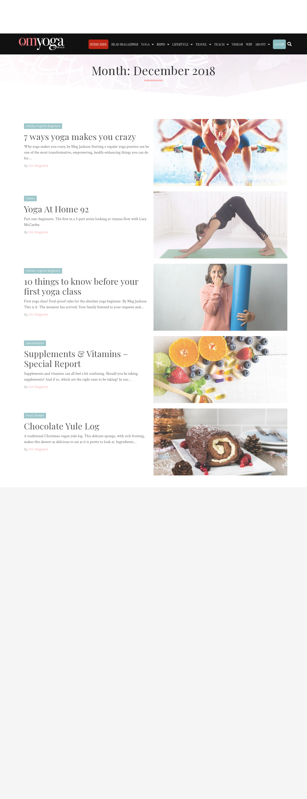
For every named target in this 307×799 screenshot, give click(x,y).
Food (29, 415)
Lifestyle (39, 415)
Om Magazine (38, 166)
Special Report (35, 343)
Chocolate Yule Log (61, 426)
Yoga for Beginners (48, 126)
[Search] (289, 44)
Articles (30, 126)
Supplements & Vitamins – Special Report (76, 358)
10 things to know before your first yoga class (81, 286)
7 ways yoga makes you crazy (80, 136)
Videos (30, 198)
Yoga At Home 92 (56, 208)
